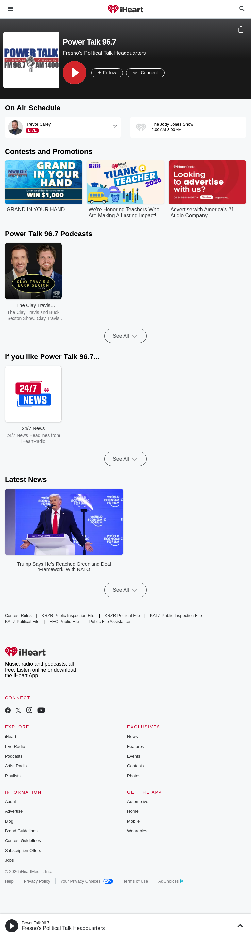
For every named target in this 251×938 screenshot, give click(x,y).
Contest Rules (18, 615)
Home (133, 811)
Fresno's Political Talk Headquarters (63, 928)
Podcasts (13, 756)
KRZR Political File (122, 615)
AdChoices (170, 881)
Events (133, 756)
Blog (9, 821)
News (132, 736)
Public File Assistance (109, 621)
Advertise (14, 811)
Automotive (137, 801)
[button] (74, 72)
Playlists (13, 775)
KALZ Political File (22, 621)
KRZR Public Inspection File (68, 615)
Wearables (137, 830)
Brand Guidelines (21, 830)
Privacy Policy (37, 881)
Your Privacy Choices (86, 881)
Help (9, 881)
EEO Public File (64, 621)
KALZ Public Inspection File (176, 615)
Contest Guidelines (23, 840)
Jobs (9, 860)
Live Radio (15, 746)
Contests (135, 766)
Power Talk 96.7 (35, 923)
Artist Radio (16, 766)
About (10, 801)
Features (135, 746)
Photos (133, 775)
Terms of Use (135, 881)
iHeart (10, 736)
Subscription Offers (23, 850)
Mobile (133, 821)
